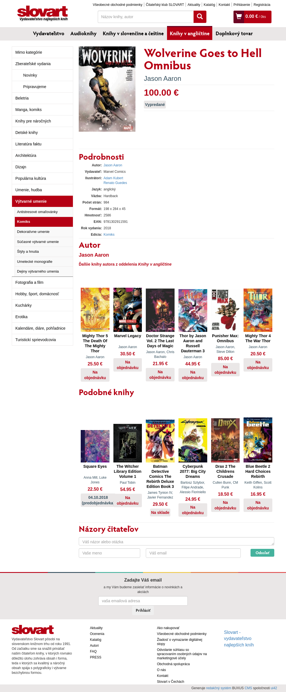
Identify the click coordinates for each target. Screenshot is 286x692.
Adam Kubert (113, 178)
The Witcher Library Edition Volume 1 (128, 471)
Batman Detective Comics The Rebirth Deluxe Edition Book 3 (160, 476)
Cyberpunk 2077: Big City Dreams (193, 471)
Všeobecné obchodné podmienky (117, 5)
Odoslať (262, 552)
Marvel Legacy (127, 336)
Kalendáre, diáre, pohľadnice (40, 328)
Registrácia (262, 5)
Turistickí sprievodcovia (35, 339)
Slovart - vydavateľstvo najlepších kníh (239, 639)
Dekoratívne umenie (33, 232)
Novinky (30, 75)
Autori (94, 646)
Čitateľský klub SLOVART (165, 5)
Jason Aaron (162, 78)
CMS (248, 688)
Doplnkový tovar (234, 33)
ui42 (274, 688)
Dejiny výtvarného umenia (38, 271)
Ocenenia (97, 634)
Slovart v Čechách (170, 682)
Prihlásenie (241, 5)
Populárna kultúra (30, 178)
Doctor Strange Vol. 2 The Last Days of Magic (160, 341)
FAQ (93, 651)
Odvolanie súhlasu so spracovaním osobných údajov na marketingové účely (182, 654)
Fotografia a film (29, 282)
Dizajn (20, 167)
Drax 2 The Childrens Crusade (225, 471)
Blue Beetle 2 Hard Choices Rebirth (257, 471)
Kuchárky (23, 305)
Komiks (23, 221)
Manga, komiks (28, 109)
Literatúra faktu (28, 144)
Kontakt (224, 5)
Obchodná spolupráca (173, 664)
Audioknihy (83, 33)
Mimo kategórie (28, 52)
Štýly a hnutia (28, 251)
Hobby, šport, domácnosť (37, 294)
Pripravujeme (34, 86)
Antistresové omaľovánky (37, 212)
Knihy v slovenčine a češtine (133, 33)
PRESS (95, 657)
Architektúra (25, 155)
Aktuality (193, 5)
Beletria (21, 98)
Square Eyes (95, 466)
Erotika (21, 317)
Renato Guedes (115, 183)
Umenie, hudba (28, 190)
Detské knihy (26, 132)
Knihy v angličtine (189, 33)
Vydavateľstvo (48, 33)
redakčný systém (218, 688)
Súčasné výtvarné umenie (38, 242)
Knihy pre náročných (33, 121)
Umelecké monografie (34, 261)
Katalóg (209, 5)
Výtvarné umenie (31, 201)
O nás (161, 670)
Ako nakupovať (168, 628)
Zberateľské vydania (33, 64)
